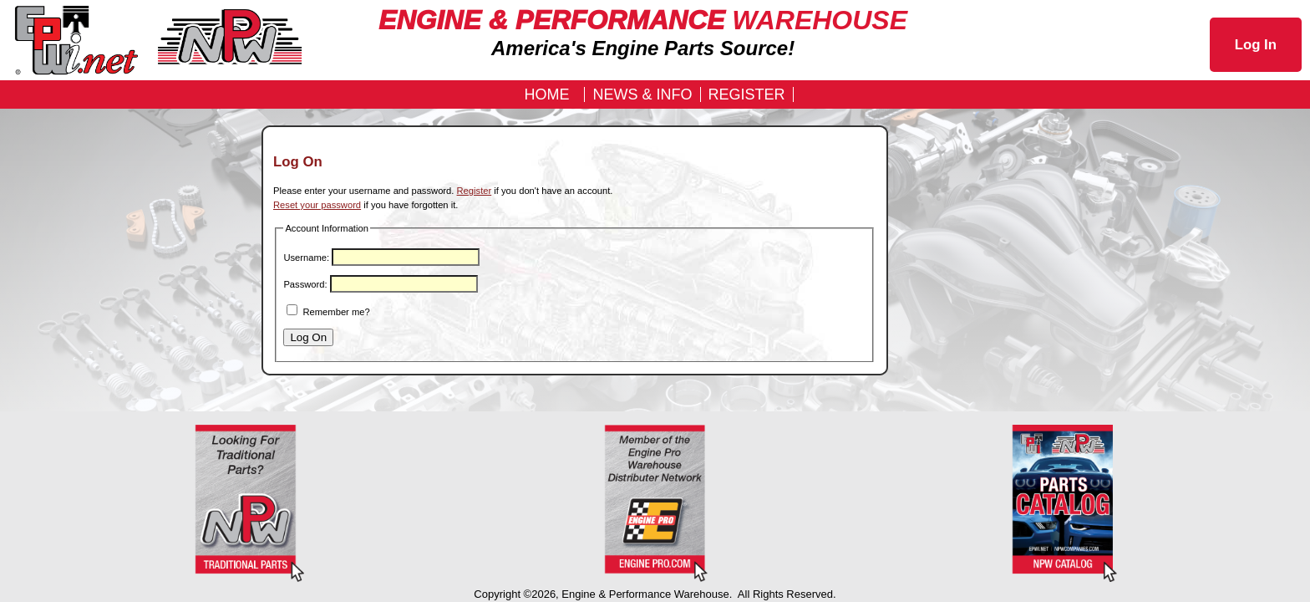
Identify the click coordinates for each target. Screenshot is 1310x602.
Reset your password (317, 205)
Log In (1256, 45)
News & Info (642, 94)
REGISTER (746, 94)
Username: (306, 258)
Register (474, 191)
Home (546, 94)
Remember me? (336, 312)
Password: (305, 284)
